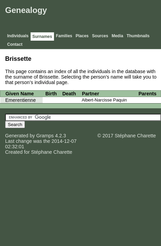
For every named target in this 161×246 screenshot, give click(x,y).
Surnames (42, 36)
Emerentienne (20, 100)
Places (82, 35)
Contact (15, 44)
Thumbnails (138, 35)
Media (117, 35)
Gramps (45, 135)
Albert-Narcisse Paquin (104, 99)
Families (64, 35)
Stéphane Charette (51, 152)
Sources (100, 35)
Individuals (18, 35)
